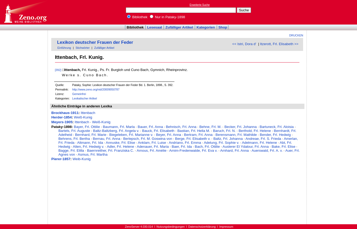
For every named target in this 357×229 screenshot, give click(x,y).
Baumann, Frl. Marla (119, 127)
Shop (222, 27)
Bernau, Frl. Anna (106, 139)
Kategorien (206, 27)
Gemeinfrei (79, 94)
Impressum (226, 226)
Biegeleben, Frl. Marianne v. (131, 135)
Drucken (296, 35)
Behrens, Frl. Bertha (74, 139)
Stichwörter (83, 47)
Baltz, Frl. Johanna (228, 139)
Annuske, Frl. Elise (120, 143)
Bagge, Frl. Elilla (71, 150)
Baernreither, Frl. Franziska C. (110, 150)
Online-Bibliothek (25, 12)
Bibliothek (137, 17)
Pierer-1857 (60, 159)
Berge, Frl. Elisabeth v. (193, 139)
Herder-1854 (61, 117)
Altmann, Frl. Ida (90, 143)
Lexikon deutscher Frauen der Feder (95, 42)
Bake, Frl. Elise (283, 147)
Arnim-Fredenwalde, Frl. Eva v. (193, 150)
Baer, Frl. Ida (182, 147)
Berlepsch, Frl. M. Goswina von (147, 139)
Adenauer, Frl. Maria (153, 147)
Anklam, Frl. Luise (152, 143)
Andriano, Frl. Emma (185, 143)
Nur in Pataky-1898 (167, 17)
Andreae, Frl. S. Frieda (263, 139)
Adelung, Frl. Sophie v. (221, 143)
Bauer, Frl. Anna (150, 127)
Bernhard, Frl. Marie (90, 135)
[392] (58, 69)
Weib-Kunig (81, 159)
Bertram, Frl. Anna (198, 135)
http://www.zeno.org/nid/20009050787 (95, 89)
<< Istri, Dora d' (244, 44)
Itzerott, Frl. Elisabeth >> (279, 44)
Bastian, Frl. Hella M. (193, 131)
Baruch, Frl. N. (224, 131)
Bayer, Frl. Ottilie (87, 127)
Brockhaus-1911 (64, 113)
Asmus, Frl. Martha (93, 154)
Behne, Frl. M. (210, 127)
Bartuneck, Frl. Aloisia (277, 127)
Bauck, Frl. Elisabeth (158, 131)
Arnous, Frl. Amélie (151, 150)
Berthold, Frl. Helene (255, 131)
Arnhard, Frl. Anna (234, 150)
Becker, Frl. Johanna (240, 127)
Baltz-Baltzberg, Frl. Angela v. (116, 131)
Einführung (64, 47)
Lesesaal (154, 27)
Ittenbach (88, 113)
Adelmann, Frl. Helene (259, 143)
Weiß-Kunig (83, 117)
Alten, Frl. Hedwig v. (88, 147)
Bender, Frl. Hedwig (275, 135)
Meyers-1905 (61, 122)
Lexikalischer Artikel (84, 98)
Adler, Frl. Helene (120, 147)
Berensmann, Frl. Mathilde (236, 135)
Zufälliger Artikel (179, 27)
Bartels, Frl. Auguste (74, 131)
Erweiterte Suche (200, 4)
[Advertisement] (332, 12)
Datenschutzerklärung (202, 226)
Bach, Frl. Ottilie (207, 147)
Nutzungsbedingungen (170, 226)
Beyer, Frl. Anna (168, 135)
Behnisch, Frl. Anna (181, 127)
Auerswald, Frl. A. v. (267, 150)
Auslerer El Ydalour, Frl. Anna (245, 147)
